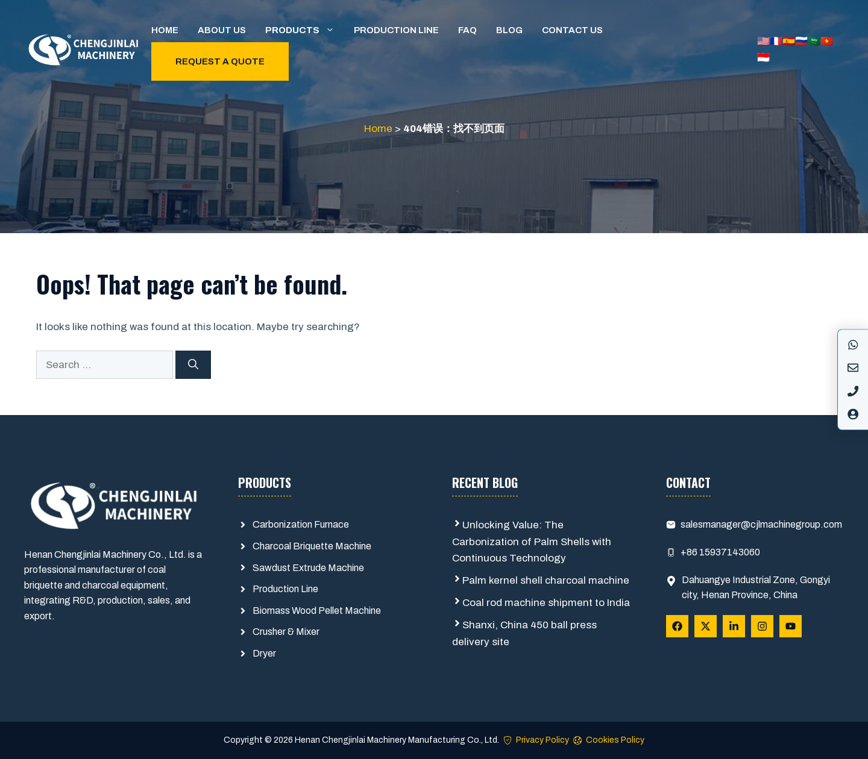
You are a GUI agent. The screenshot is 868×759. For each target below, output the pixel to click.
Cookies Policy (615, 740)
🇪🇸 (788, 41)
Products (304, 30)
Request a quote (220, 61)
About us (222, 30)
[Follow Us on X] (705, 626)
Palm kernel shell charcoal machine (545, 580)
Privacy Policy (542, 740)
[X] (853, 413)
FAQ (467, 30)
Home (164, 30)
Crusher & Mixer (286, 631)
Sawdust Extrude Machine (308, 568)
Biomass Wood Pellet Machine (317, 610)
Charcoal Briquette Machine (312, 546)
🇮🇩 (763, 57)
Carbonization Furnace (301, 524)
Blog (509, 30)
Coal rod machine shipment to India (546, 602)
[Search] (193, 365)
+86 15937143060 (720, 552)
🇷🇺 (801, 41)
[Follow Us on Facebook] (677, 626)
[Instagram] (853, 368)
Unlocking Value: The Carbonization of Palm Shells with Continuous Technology (531, 541)
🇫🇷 (776, 41)
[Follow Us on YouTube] (790, 626)
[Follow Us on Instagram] (762, 626)
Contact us (572, 30)
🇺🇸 (763, 41)
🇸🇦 (814, 41)
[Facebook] (853, 344)
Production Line (396, 30)
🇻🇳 (826, 41)
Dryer (264, 653)
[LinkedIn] (853, 391)
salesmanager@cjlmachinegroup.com (761, 524)
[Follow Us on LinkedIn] (734, 626)
